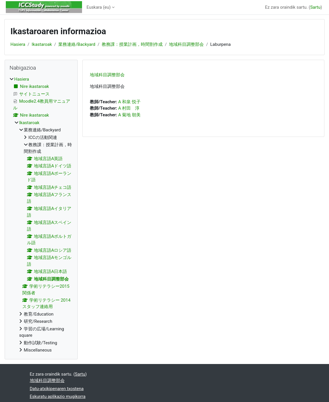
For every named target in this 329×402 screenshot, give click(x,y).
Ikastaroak (42, 44)
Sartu (315, 7)
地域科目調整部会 (186, 44)
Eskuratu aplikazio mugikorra (58, 396)
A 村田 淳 (128, 108)
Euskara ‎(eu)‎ (99, 7)
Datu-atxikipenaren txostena (57, 388)
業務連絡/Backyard (76, 44)
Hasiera (17, 44)
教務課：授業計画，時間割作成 (132, 44)
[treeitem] (41, 215)
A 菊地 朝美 (129, 114)
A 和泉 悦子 (129, 101)
